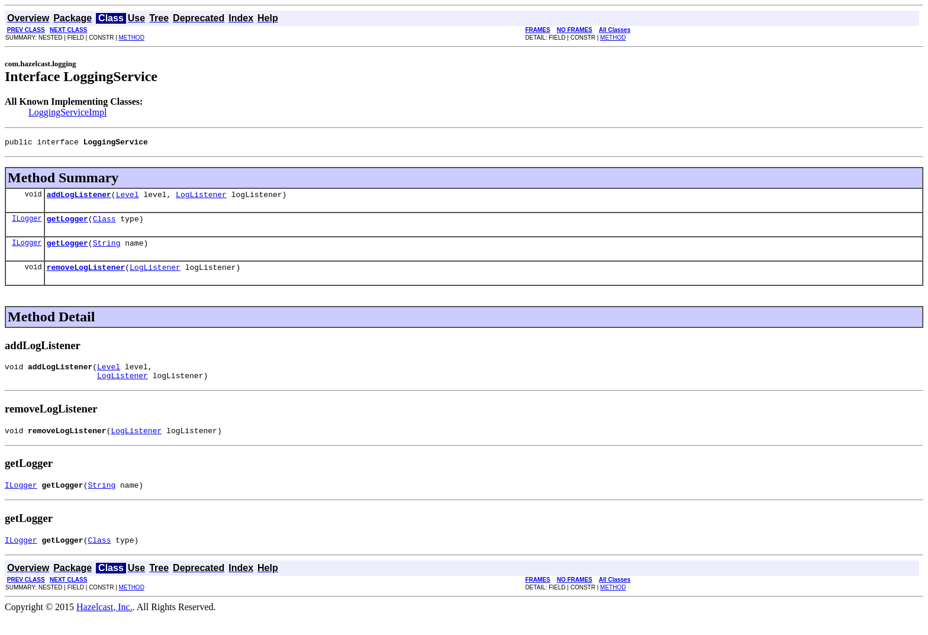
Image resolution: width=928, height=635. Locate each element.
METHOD (131, 37)
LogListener (201, 197)
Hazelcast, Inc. (104, 625)
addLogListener (79, 197)
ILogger (26, 223)
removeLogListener (86, 275)
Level (127, 197)
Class (104, 223)
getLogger (67, 223)
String (107, 249)
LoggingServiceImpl (67, 112)
